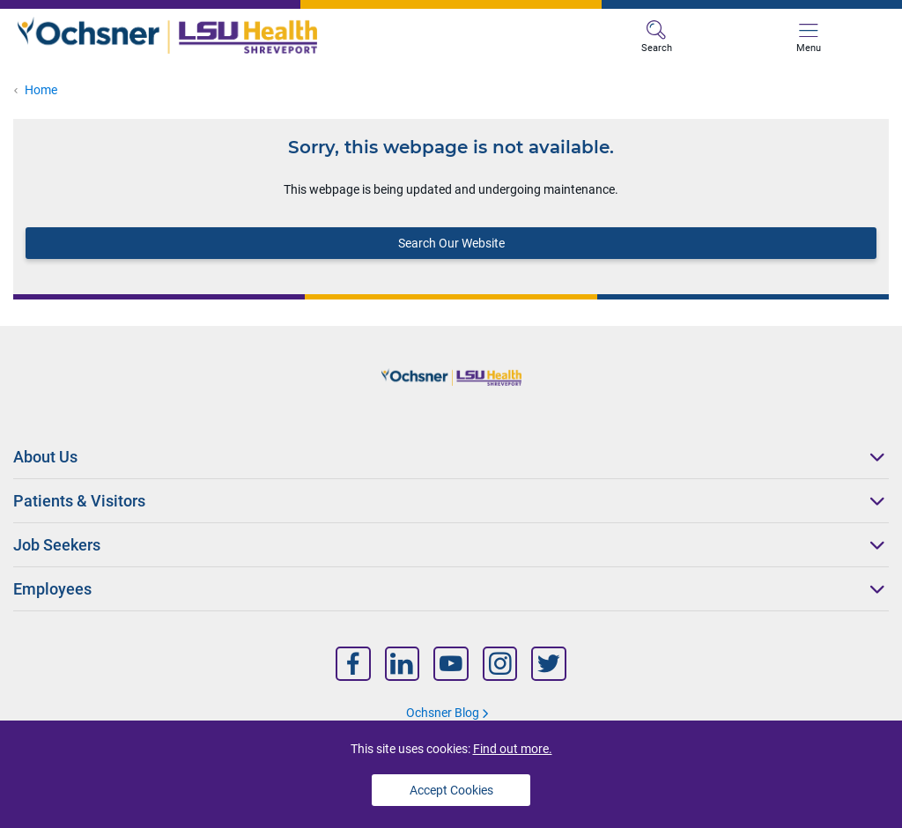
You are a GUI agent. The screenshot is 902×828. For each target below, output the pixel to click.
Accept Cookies (451, 790)
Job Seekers (56, 545)
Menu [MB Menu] (808, 37)
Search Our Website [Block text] (451, 243)
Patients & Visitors (79, 501)
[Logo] (234, 36)
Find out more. (512, 749)
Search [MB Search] (656, 37)
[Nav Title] (353, 664)
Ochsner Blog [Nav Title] (442, 713)
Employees (52, 589)
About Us (45, 456)
